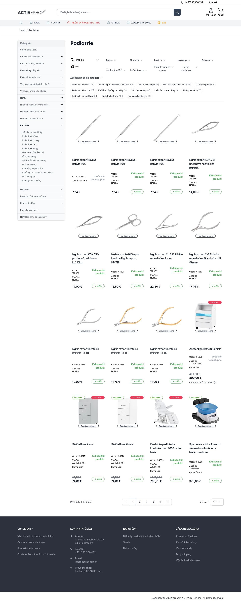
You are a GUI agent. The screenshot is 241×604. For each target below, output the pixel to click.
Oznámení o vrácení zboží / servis (36, 554)
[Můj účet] (211, 12)
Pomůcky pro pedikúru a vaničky (116, 84)
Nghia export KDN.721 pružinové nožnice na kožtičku (202, 164)
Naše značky (130, 548)
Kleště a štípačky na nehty (112, 90)
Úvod (22, 30)
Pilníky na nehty (192, 90)
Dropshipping (183, 554)
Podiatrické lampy (148, 84)
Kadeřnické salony (186, 542)
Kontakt (213, 2)
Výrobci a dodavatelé (188, 560)
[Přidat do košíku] (137, 191)
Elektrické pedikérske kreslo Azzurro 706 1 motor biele (166, 448)
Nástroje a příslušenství (177, 84)
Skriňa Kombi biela (122, 444)
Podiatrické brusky (83, 90)
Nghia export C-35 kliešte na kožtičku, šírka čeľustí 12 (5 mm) (205, 258)
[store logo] (31, 12)
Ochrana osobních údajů (31, 542)
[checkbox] (72, 66)
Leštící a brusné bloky (166, 90)
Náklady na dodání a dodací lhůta (141, 536)
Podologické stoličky (139, 96)
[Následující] (168, 502)
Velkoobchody (184, 548)
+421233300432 (194, 2)
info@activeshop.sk (86, 561)
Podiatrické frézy (113, 96)
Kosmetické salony (186, 536)
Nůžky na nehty (141, 90)
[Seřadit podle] (87, 60)
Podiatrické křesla (83, 84)
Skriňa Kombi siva (82, 444)
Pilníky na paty (205, 84)
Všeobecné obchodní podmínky (35, 536)
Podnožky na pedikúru (85, 96)
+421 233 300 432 (85, 552)
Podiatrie (34, 30)
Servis (126, 542)
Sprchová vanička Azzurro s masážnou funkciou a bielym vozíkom (204, 448)
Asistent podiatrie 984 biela (205, 349)
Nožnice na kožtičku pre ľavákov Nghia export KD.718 (125, 258)
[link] (126, 502)
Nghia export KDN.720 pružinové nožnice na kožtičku (85, 258)
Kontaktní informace (28, 548)
